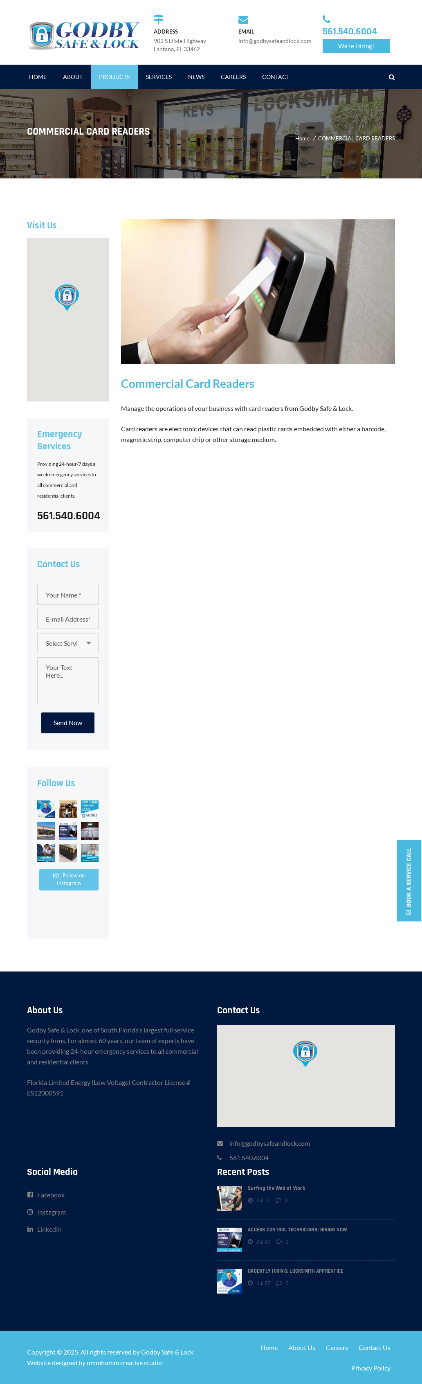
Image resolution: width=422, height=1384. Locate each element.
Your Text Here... (68, 680)
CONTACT (276, 76)
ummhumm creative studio (124, 1362)
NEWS (196, 76)
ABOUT (73, 76)
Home (302, 138)
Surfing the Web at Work (276, 1188)
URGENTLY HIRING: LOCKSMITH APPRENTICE (295, 1271)
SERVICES (159, 76)
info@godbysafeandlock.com (269, 1143)
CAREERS (233, 76)
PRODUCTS (114, 76)
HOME (38, 76)
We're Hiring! (356, 46)
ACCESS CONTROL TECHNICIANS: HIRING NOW (297, 1229)
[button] (67, 297)
